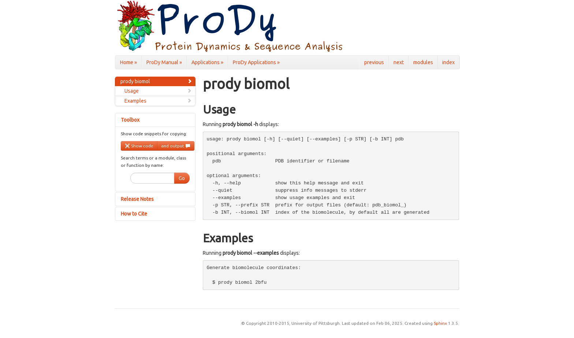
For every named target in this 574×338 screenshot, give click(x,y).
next (399, 62)
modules (423, 62)
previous (374, 62)
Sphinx (440, 323)
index (448, 62)
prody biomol (156, 81)
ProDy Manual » (164, 62)
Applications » (207, 62)
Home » (128, 62)
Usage (158, 91)
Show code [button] (139, 145)
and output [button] (175, 145)
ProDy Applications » (256, 62)
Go (182, 178)
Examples (158, 101)
